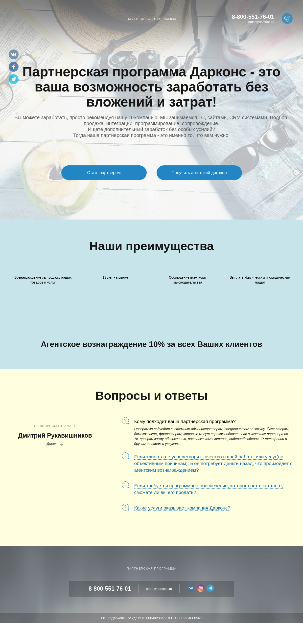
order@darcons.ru (261, 22)
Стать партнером (103, 172)
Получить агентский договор (199, 172)
